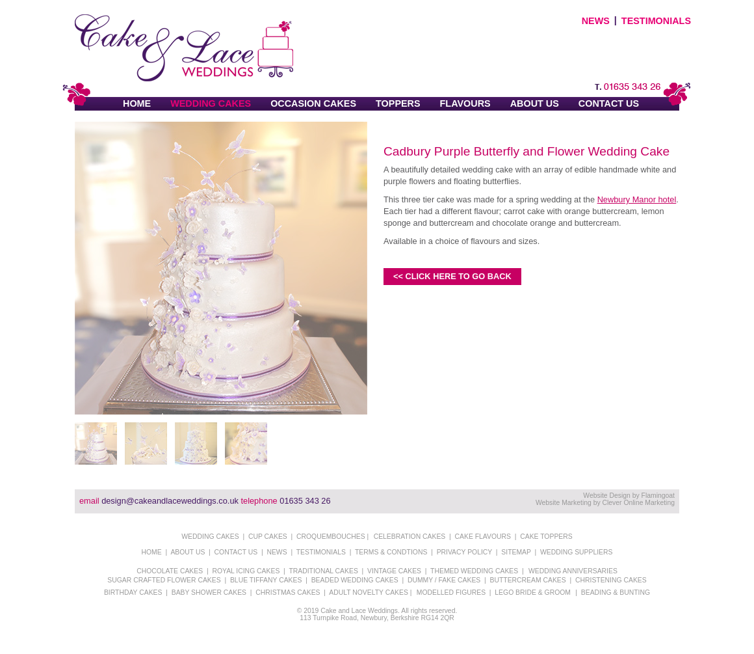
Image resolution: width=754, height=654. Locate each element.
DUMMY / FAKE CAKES (444, 580)
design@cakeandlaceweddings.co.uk (170, 501)
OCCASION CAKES (313, 103)
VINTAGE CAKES (394, 571)
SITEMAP (515, 552)
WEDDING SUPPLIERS (576, 552)
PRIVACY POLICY (464, 552)
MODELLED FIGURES (451, 592)
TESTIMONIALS (656, 21)
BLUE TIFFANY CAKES (266, 580)
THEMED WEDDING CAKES (474, 571)
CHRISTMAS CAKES (287, 592)
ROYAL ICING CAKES (246, 571)
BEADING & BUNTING (615, 592)
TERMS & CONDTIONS (391, 552)
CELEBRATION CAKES (410, 536)
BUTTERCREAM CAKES (528, 580)
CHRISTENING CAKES (611, 580)
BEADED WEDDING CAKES (354, 580)
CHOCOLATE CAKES (169, 571)
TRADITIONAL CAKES (323, 571)
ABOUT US (534, 103)
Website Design (606, 495)
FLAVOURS (465, 103)
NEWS (596, 21)
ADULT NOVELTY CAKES (368, 592)
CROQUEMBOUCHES (330, 536)
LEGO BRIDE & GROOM (533, 592)
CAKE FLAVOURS (483, 536)
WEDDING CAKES (210, 103)
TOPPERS (398, 103)
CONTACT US (608, 103)
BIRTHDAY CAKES (133, 592)
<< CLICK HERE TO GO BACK (452, 276)
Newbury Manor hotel (637, 199)
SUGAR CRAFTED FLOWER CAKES (163, 580)
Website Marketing (564, 502)
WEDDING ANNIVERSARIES (573, 571)
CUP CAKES (267, 536)
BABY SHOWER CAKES (209, 592)
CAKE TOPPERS (546, 536)
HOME (137, 103)
